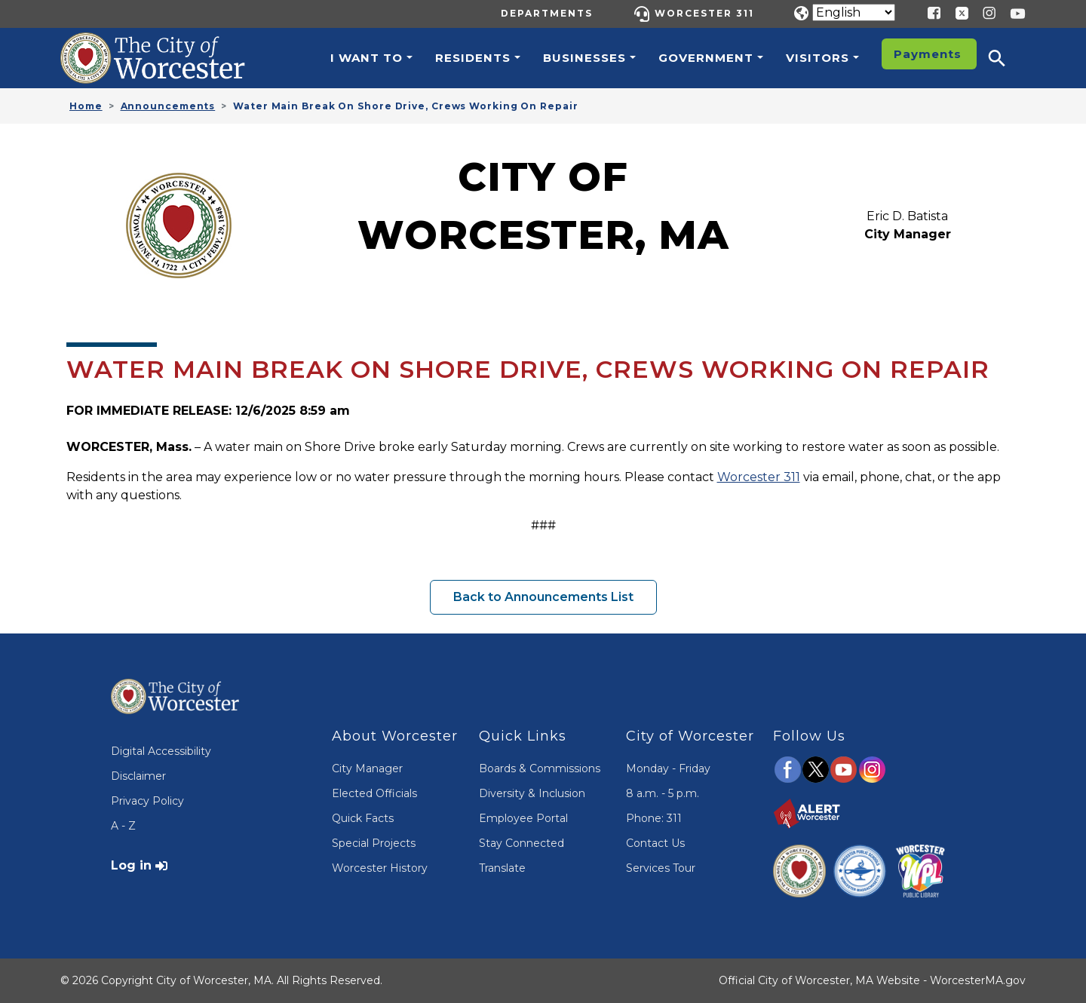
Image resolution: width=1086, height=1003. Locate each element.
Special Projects (374, 843)
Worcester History (380, 868)
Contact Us (655, 843)
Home (86, 106)
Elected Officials (374, 793)
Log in (131, 865)
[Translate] (853, 12)
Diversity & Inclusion (532, 793)
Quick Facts (363, 818)
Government (705, 58)
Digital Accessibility (161, 751)
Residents (473, 58)
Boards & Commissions (539, 768)
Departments (547, 13)
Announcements (168, 106)
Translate (502, 868)
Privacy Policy (147, 801)
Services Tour (660, 868)
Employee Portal (523, 818)
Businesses (584, 58)
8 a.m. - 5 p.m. (662, 793)
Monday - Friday (668, 768)
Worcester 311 (704, 13)
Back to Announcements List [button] (543, 597)
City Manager (367, 768)
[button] (1007, 58)
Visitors (817, 58)
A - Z (123, 826)
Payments (928, 54)
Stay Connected (521, 843)
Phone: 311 (654, 818)
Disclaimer (138, 776)
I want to (366, 58)
